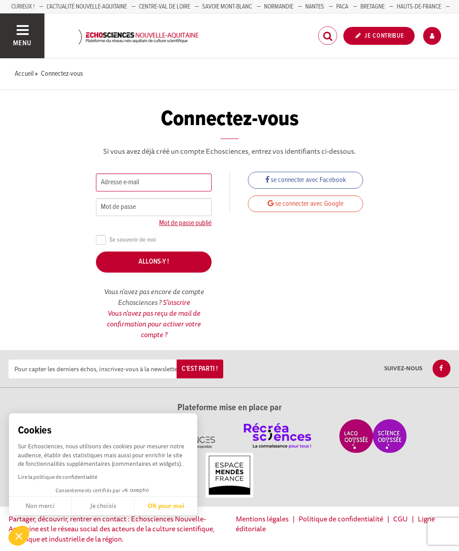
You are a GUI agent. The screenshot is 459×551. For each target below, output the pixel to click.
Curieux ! (23, 7)
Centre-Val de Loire (164, 7)
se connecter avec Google (305, 203)
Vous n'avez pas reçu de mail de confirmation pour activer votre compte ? (154, 323)
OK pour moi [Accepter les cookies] (165, 506)
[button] (19, 536)
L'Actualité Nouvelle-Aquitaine (87, 7)
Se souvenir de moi (126, 240)
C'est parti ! (200, 368)
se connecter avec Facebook (305, 180)
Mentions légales (262, 519)
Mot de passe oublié (185, 223)
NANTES (314, 7)
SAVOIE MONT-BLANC (227, 7)
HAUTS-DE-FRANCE (419, 7)
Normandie (278, 7)
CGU (400, 519)
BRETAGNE (372, 7)
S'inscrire (176, 302)
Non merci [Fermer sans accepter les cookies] (40, 506)
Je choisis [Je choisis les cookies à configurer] (103, 506)
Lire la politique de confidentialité (57, 477)
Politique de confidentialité (341, 519)
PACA (342, 7)
